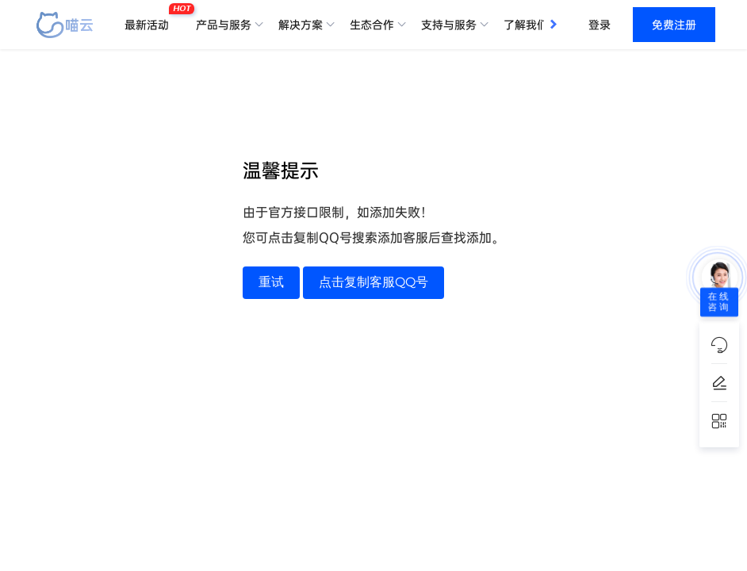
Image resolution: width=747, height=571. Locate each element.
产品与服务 (223, 24)
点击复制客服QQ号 (373, 281)
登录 (599, 24)
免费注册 (674, 24)
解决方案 (300, 24)
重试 (271, 281)
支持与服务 (449, 24)
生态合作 (372, 24)
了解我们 (526, 24)
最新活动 (151, 18)
